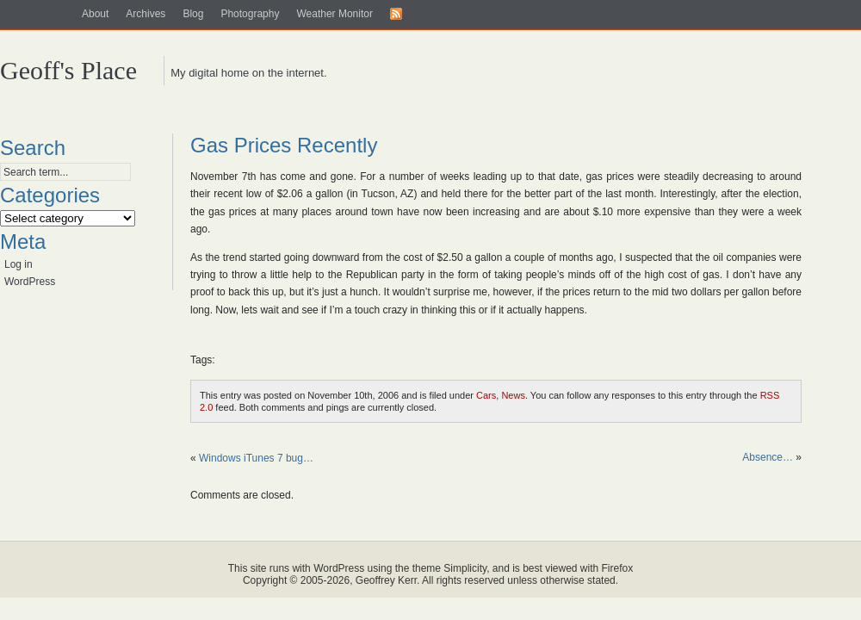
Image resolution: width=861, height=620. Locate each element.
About (95, 14)
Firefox (618, 568)
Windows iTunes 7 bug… (256, 458)
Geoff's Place (68, 70)
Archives (145, 14)
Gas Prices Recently (283, 145)
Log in (18, 264)
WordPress (29, 282)
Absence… (767, 457)
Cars (486, 395)
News (513, 395)
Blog (193, 14)
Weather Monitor (334, 14)
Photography (249, 14)
